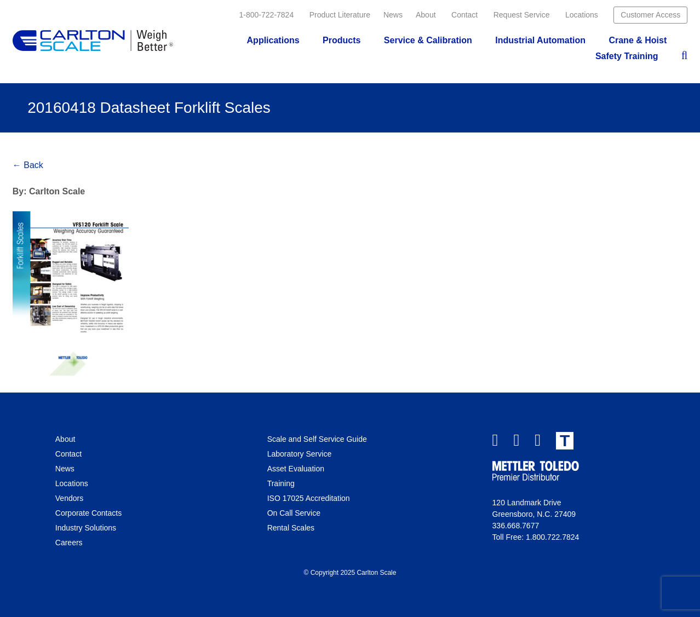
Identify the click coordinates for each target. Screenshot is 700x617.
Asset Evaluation (295, 468)
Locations (581, 14)
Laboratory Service (299, 453)
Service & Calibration (428, 40)
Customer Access (650, 14)
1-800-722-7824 (266, 14)
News (393, 14)
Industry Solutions (85, 527)
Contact (464, 14)
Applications (273, 40)
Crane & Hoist (638, 40)
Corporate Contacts (88, 513)
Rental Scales (290, 527)
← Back (28, 165)
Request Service (522, 14)
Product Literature (339, 14)
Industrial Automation (540, 40)
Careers (69, 542)
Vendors (69, 498)
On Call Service (293, 513)
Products (341, 40)
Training (281, 483)
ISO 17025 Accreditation (308, 498)
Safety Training (626, 56)
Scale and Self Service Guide (317, 439)
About (426, 14)
